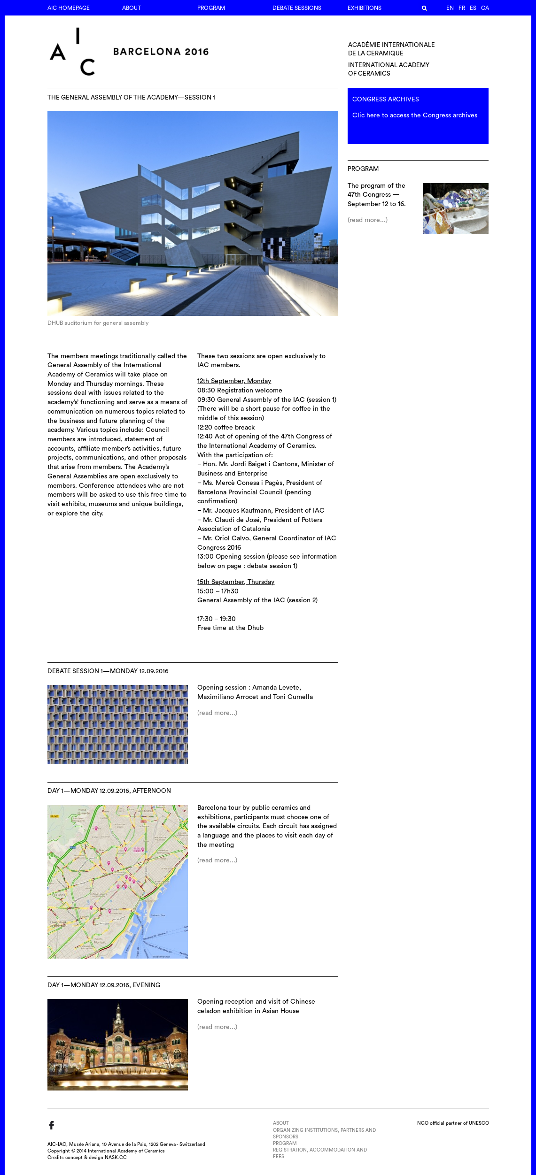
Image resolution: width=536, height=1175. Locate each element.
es (473, 8)
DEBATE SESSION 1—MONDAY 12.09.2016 (108, 671)
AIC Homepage (68, 8)
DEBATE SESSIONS (296, 8)
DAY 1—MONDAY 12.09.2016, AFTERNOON (109, 791)
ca (485, 8)
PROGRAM (211, 8)
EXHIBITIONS (364, 8)
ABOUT (131, 8)
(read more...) (217, 713)
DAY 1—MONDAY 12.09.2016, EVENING (103, 985)
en (450, 8)
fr (461, 8)
